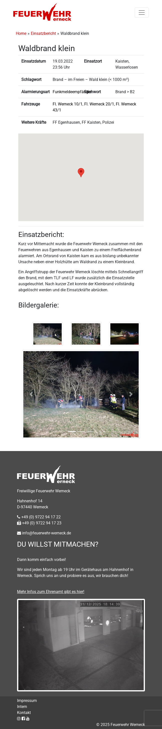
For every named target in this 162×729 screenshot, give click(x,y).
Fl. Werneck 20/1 (99, 104)
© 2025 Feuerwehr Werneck (120, 724)
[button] (81, 172)
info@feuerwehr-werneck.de (44, 533)
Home (21, 33)
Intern (22, 706)
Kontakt (24, 712)
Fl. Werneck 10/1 (68, 104)
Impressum (27, 700)
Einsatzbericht (43, 33)
